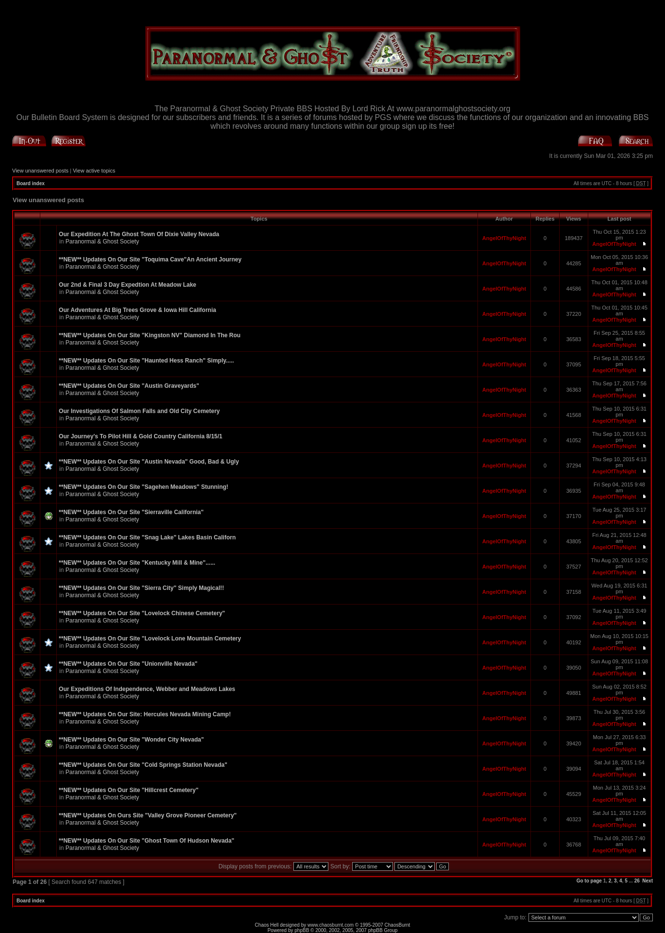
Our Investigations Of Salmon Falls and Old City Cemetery (139, 411)
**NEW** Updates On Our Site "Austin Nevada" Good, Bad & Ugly (149, 461)
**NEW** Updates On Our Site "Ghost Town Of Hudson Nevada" (146, 840)
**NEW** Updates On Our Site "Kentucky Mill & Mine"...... (137, 562)
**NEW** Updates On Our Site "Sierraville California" (131, 512)
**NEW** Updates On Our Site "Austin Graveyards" (129, 385)
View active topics (94, 170)
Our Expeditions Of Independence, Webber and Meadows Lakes (147, 689)
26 (637, 880)
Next (647, 880)
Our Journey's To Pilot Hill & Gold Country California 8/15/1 (140, 436)
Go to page (589, 880)
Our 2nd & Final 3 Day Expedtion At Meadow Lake (127, 284)
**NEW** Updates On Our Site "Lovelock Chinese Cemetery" (142, 613)
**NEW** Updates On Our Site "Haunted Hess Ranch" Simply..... (146, 360)
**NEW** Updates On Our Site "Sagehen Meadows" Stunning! (143, 487)
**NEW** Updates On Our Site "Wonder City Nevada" (131, 739)
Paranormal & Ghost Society (102, 241)
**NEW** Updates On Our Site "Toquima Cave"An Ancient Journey (150, 259)
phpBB (301, 930)
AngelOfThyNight (504, 238)
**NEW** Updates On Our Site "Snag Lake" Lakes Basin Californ (147, 537)
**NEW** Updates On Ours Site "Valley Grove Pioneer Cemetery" (148, 815)
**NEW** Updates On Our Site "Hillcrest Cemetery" (128, 790)
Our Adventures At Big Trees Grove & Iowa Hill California (137, 310)
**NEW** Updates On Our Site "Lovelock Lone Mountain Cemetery (150, 638)
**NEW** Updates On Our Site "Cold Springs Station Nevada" (143, 764)
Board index (31, 183)
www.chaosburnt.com (330, 925)
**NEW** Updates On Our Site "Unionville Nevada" (128, 663)
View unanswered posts (40, 170)
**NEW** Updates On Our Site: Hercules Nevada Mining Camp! (145, 714)
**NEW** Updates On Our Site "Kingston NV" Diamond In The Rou (149, 335)
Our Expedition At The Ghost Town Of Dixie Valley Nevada (139, 234)
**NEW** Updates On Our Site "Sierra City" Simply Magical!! (141, 588)
